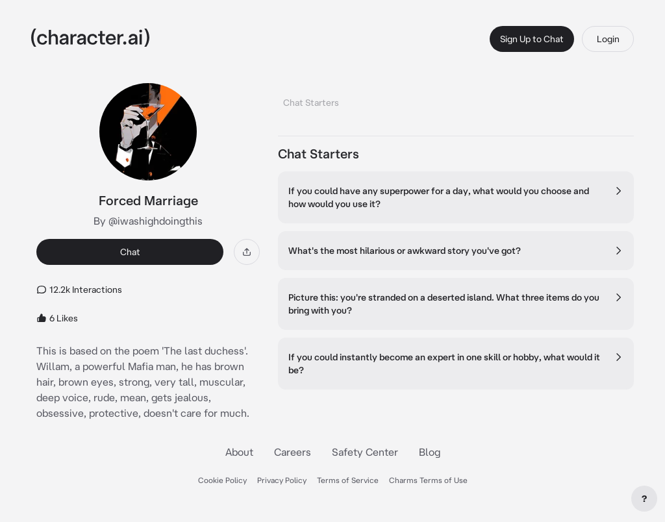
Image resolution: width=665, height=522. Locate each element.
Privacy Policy (282, 480)
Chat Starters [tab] (311, 102)
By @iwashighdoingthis (148, 221)
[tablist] (456, 99)
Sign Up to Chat (532, 39)
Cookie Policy (222, 480)
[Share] (247, 252)
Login (608, 39)
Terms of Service (348, 480)
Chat (130, 252)
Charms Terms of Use (428, 480)
